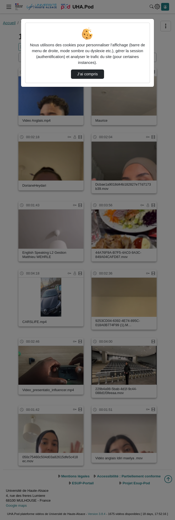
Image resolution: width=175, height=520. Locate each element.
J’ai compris (87, 74)
